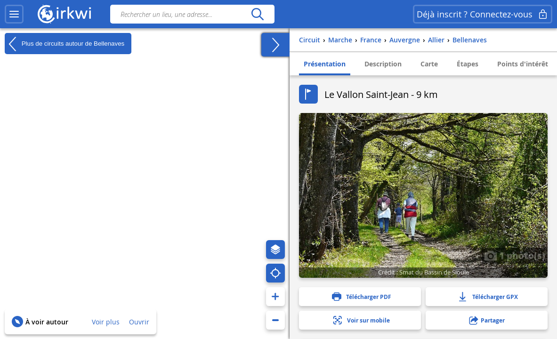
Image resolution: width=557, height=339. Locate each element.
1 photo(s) (514, 255)
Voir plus (106, 321)
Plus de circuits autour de (64, 43)
